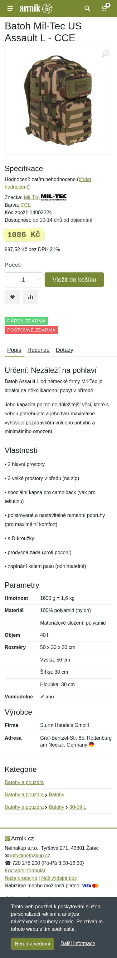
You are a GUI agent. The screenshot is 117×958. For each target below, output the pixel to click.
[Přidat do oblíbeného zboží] (12, 297)
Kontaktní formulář (25, 870)
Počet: (13, 265)
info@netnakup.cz (30, 855)
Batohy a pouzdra (24, 782)
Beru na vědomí (32, 943)
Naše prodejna (21, 878)
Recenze (38, 350)
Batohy (56, 794)
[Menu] (10, 8)
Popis (14, 350)
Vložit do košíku (74, 279)
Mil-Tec (32, 197)
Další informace (78, 943)
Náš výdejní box (59, 878)
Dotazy (64, 350)
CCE (26, 205)
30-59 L (77, 807)
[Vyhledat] (86, 8)
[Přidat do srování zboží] (30, 297)
